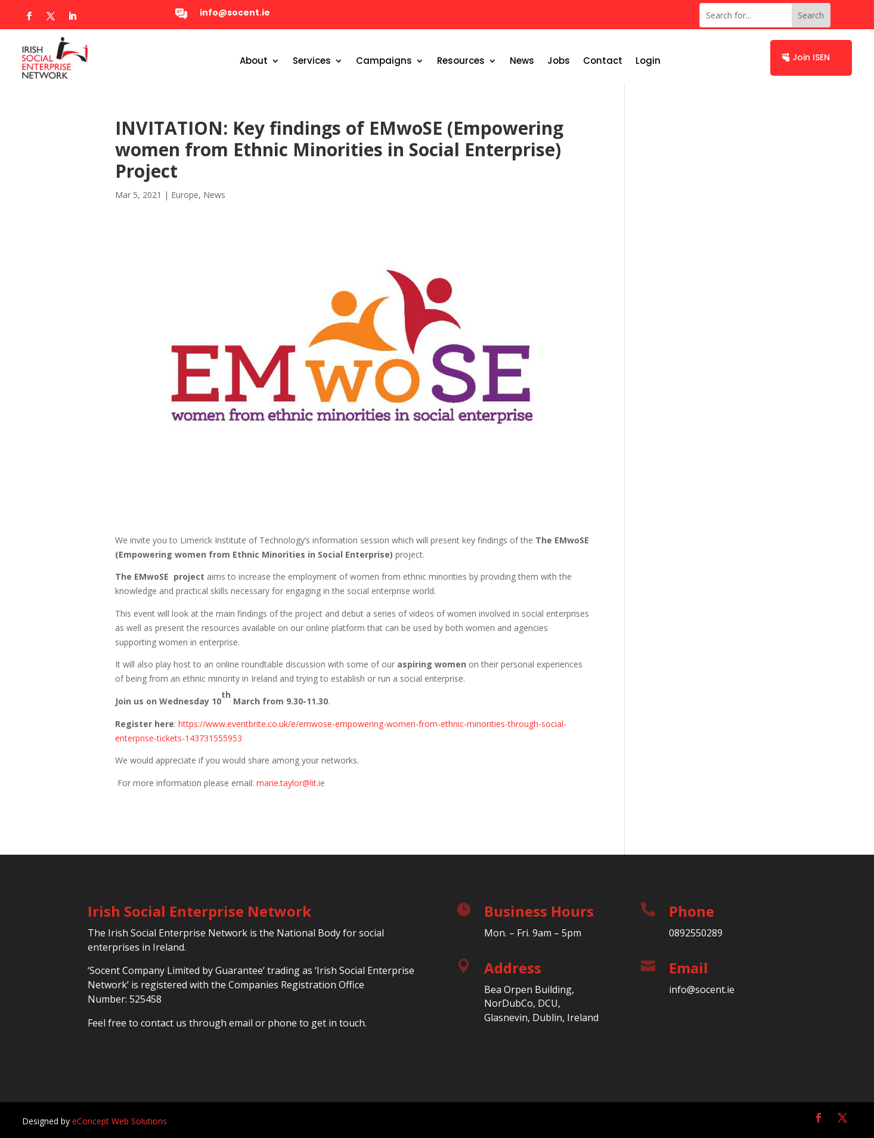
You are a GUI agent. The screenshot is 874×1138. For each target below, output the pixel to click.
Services (312, 62)
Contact (602, 62)
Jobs (558, 62)
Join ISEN (811, 57)
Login (648, 62)
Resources (461, 62)
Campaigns (384, 62)
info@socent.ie (235, 12)
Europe (185, 194)
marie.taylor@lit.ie (290, 782)
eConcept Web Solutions (119, 1121)
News (522, 62)
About (254, 62)
